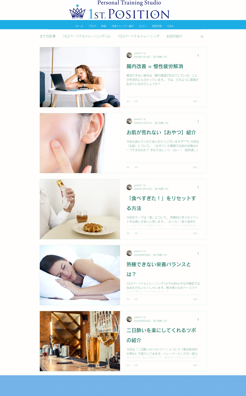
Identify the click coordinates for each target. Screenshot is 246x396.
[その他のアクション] (199, 55)
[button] (202, 37)
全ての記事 (48, 36)
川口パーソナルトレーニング (138, 36)
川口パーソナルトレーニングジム (87, 36)
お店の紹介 (174, 36)
